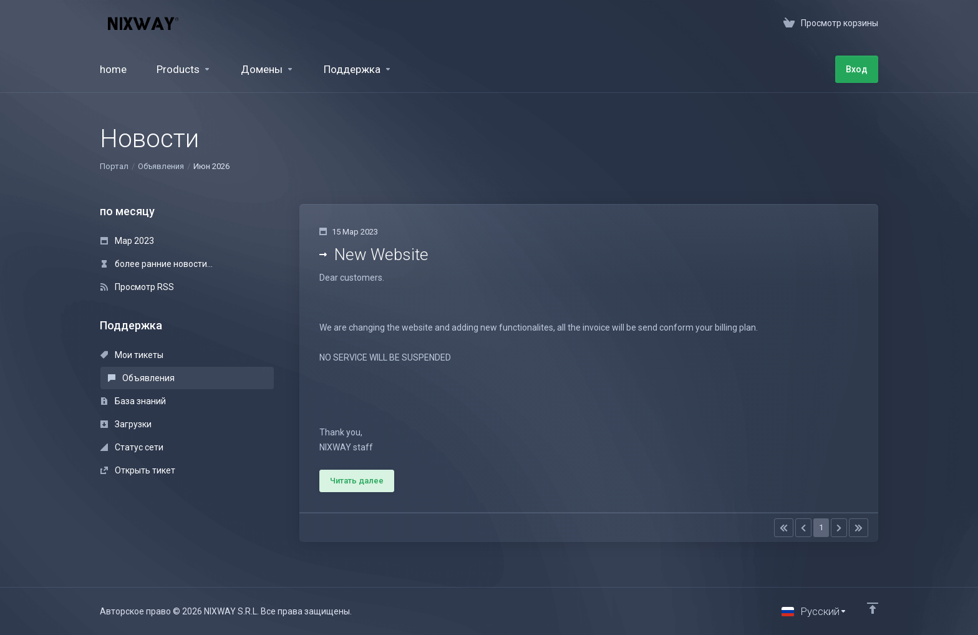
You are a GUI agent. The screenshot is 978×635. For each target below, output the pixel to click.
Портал (114, 166)
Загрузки (126, 424)
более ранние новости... (156, 264)
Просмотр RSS (137, 287)
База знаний (133, 401)
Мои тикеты (131, 355)
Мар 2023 (127, 241)
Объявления (161, 166)
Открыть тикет (137, 470)
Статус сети (131, 447)
